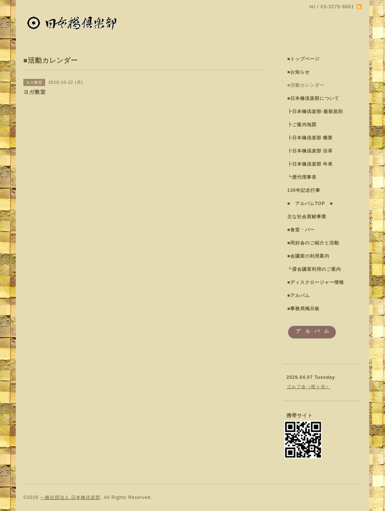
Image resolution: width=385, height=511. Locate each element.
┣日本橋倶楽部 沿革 (310, 151)
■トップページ (303, 59)
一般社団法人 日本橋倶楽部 (70, 497)
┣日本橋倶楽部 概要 (310, 137)
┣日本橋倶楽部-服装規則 (315, 111)
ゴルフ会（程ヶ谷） (308, 386)
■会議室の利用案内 (308, 256)
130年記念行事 (303, 190)
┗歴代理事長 (302, 177)
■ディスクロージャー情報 (315, 282)
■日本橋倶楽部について (313, 98)
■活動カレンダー (305, 85)
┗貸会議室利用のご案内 (314, 269)
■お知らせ (298, 72)
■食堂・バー (301, 229)
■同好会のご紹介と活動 (313, 243)
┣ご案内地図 (302, 124)
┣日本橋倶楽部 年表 (310, 164)
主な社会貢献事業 (306, 216)
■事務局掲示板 (303, 308)
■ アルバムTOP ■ (310, 203)
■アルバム (298, 295)
